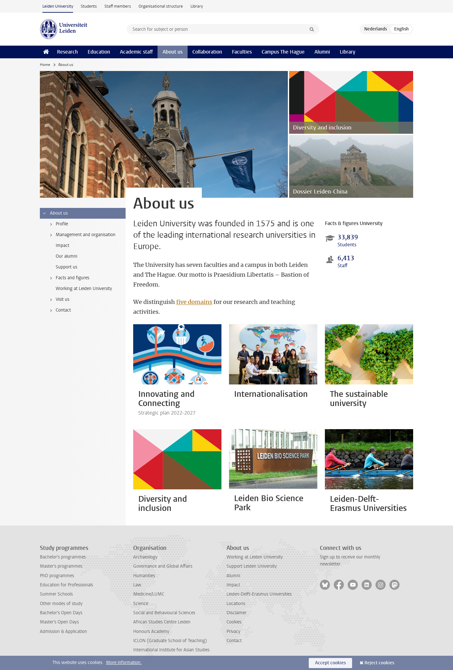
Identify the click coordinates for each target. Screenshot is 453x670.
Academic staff (136, 51)
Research (67, 51)
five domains (194, 302)
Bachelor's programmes (63, 557)
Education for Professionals (66, 585)
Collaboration (207, 51)
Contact (234, 641)
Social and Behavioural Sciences (164, 613)
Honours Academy (151, 631)
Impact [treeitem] (62, 245)
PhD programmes (57, 576)
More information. (124, 663)
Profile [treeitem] (58, 224)
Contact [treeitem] (59, 310)
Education (99, 51)
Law (137, 585)
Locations (235, 604)
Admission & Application (63, 631)
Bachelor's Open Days (61, 613)
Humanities (144, 576)
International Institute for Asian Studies (171, 650)
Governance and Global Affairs (162, 566)
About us (173, 51)
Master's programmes (61, 566)
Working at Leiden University (254, 557)
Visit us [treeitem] (58, 299)
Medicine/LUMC (148, 594)
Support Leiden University (251, 566)
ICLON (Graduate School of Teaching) (170, 641)
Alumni (322, 51)
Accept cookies (330, 663)
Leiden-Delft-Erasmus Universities (259, 594)
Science (140, 604)
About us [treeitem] (55, 213)
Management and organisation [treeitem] (81, 235)
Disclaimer (236, 613)
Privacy (233, 631)
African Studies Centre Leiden (161, 622)
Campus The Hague (283, 51)
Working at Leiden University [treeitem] (84, 289)
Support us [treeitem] (66, 267)
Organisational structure (161, 6)
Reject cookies (379, 663)
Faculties (242, 51)
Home (45, 64)
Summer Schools (56, 594)
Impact (233, 585)
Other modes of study (61, 604)
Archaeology (145, 557)
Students (89, 6)
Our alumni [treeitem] (66, 256)
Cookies (233, 622)
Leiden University (57, 6)
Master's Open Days (59, 622)
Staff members (117, 6)
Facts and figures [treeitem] (68, 278)
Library (196, 6)
